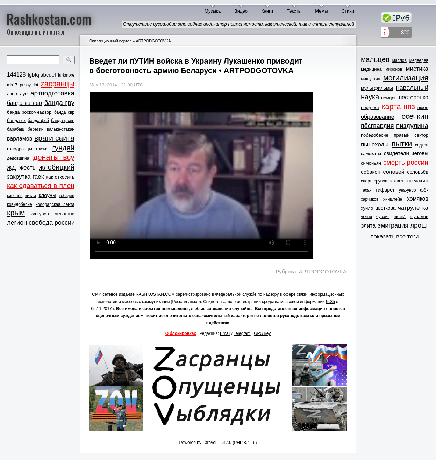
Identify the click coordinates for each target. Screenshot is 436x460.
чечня (366, 216)
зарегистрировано (193, 294)
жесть (28, 167)
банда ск (16, 120)
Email (225, 333)
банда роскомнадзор (29, 112)
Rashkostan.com (49, 18)
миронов (393, 69)
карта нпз (398, 106)
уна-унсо (407, 190)
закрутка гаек (25, 176)
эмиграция (393, 225)
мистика (417, 68)
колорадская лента (55, 204)
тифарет (385, 190)
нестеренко (414, 97)
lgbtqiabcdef (42, 75)
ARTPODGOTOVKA (153, 41)
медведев (418, 60)
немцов (389, 97)
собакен (370, 172)
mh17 (12, 84)
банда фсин (62, 120)
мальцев (375, 59)
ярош (418, 225)
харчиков (369, 199)
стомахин (417, 181)
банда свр (64, 112)
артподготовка (52, 93)
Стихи (348, 11)
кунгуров (40, 213)
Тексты (294, 11)
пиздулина (412, 125)
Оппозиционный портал (110, 41)
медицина (371, 69)
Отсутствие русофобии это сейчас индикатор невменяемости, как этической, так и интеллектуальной (238, 24)
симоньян (371, 163)
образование (377, 117)
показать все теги (394, 236)
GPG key (262, 333)
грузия (42, 148)
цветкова (386, 208)
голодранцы (19, 148)
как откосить (60, 177)
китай (30, 195)
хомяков (417, 199)
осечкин (414, 116)
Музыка (213, 11)
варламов (19, 139)
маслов (399, 60)
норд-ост (370, 107)
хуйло (367, 208)
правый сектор (411, 135)
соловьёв (417, 172)
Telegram (242, 333)
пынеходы (374, 144)
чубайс (382, 216)
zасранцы (57, 84)
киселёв (14, 195)
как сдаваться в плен (40, 185)
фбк (424, 190)
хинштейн (392, 199)
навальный (412, 87)
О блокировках (180, 333)
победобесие (374, 135)
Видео (241, 11)
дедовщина (18, 158)
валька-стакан (60, 129)
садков (421, 145)
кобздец (66, 195)
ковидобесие (19, 204)
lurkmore (66, 75)
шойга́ (400, 216)
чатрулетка (413, 207)
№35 (330, 301)
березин (35, 129)
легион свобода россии (41, 222)
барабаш (15, 129)
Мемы (321, 11)
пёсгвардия (377, 125)
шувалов (419, 216)
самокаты (371, 153)
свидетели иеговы (406, 153)
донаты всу (53, 157)
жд (11, 167)
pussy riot (29, 84)
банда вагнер (24, 103)
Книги (267, 11)
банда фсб (38, 120)
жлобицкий (56, 167)
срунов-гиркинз (388, 181)
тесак (366, 190)
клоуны (47, 195)
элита (368, 226)
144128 (16, 75)
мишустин (370, 79)
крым (16, 213)
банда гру (59, 102)
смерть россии (405, 162)
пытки (402, 144)
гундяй (63, 148)
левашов (64, 213)
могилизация (405, 78)
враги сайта (54, 138)
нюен (422, 107)
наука (370, 97)
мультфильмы (377, 88)
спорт (366, 181)
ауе (24, 93)
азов (12, 93)
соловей (393, 172)
